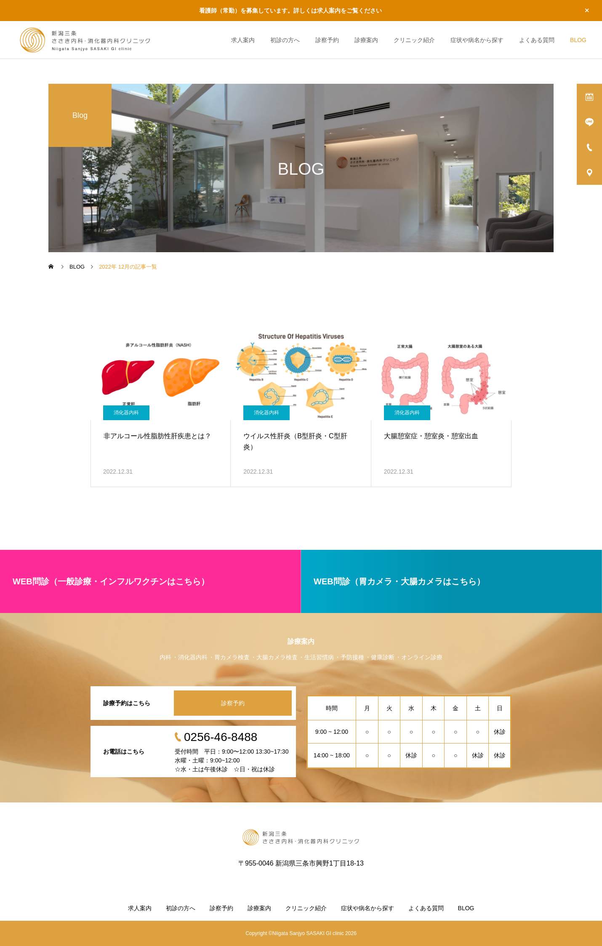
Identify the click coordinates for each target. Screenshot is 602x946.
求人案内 (243, 40)
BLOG (578, 40)
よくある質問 (536, 40)
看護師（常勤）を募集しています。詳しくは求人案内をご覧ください (290, 10)
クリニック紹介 (414, 40)
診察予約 (327, 40)
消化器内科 (126, 413)
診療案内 (366, 40)
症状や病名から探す (476, 40)
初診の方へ (285, 40)
